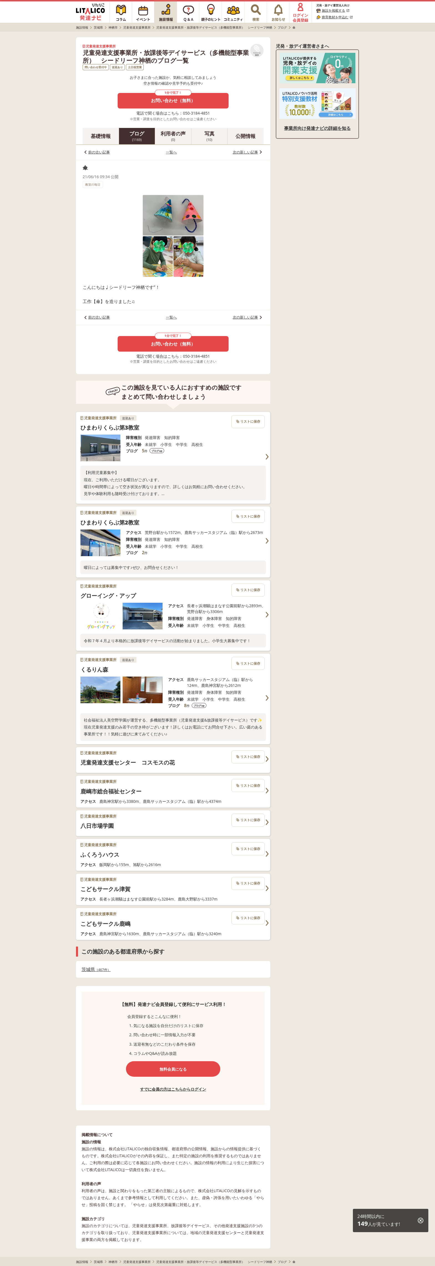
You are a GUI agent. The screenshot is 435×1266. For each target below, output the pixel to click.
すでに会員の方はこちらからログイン (173, 1089)
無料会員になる (173, 1069)
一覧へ (171, 152)
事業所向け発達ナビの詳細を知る (317, 128)
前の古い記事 (99, 152)
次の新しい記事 (245, 152)
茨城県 (96, 969)
